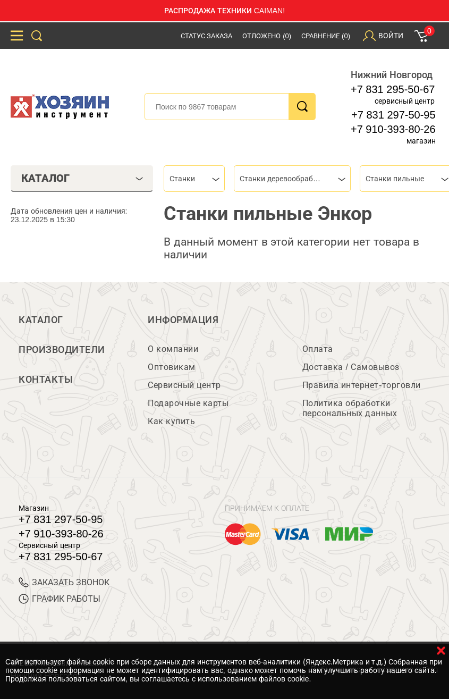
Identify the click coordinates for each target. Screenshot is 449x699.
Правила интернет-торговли (361, 385)
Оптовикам (172, 367)
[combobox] (194, 178)
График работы (59, 599)
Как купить (171, 421)
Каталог (41, 320)
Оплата (317, 348)
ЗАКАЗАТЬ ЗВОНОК (64, 582)
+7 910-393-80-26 (393, 129)
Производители (62, 349)
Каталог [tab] (82, 178)
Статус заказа (207, 36)
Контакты (46, 379)
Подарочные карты (188, 403)
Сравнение (325, 36)
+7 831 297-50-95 (393, 115)
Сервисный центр (184, 385)
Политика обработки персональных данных (349, 408)
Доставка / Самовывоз (351, 367)
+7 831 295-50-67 (393, 89)
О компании (173, 348)
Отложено (266, 36)
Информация (183, 320)
